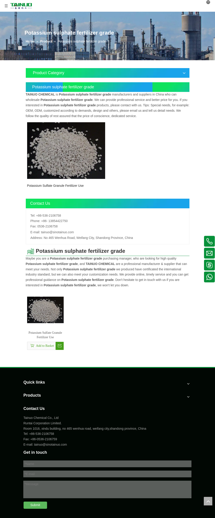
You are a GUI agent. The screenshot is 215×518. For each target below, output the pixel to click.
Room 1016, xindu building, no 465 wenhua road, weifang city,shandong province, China (85, 428)
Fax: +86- (30, 439)
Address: (36, 238)
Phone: (35, 221)
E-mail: (35, 232)
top (208, 501)
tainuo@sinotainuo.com (57, 232)
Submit (35, 505)
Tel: (32, 215)
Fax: (33, 226)
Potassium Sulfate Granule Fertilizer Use (55, 185)
